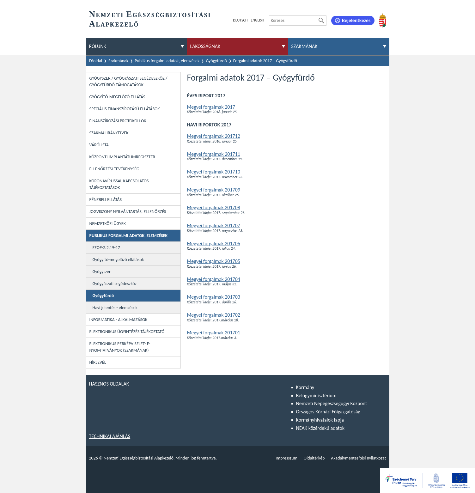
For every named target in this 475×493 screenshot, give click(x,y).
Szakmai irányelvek (109, 133)
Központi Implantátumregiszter (122, 157)
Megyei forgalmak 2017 (211, 107)
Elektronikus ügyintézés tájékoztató (127, 331)
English (257, 20)
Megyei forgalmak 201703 (213, 297)
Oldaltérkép (314, 458)
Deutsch (240, 20)
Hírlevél (97, 362)
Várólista (99, 145)
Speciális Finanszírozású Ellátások (124, 109)
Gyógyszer (102, 271)
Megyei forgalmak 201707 (213, 225)
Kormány (305, 387)
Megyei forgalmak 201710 (213, 172)
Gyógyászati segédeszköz (115, 283)
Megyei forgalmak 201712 (213, 136)
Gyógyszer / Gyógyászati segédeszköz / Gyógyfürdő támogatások (128, 82)
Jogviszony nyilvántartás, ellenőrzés (127, 211)
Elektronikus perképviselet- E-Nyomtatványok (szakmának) (119, 347)
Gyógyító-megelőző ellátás (117, 97)
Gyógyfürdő (216, 61)
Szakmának (118, 61)
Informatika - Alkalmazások (118, 319)
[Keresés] (321, 20)
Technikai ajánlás (110, 436)
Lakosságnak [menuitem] (205, 46)
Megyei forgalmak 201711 (213, 154)
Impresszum (286, 458)
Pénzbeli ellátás (105, 199)
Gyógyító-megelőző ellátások (118, 259)
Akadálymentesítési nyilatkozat (358, 458)
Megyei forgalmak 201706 (213, 243)
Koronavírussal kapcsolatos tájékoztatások (119, 184)
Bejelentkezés (356, 20)
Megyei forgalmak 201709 (213, 190)
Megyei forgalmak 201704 (213, 279)
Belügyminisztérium (316, 396)
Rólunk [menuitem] (97, 46)
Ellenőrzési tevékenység (114, 169)
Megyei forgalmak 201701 (213, 333)
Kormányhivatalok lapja (320, 420)
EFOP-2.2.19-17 (106, 247)
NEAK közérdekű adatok (320, 428)
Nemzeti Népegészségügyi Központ (331, 403)
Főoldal (95, 61)
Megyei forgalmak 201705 (213, 261)
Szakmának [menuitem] (304, 46)
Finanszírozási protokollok (117, 121)
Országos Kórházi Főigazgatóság (328, 412)
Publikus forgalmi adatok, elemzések (167, 61)
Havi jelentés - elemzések (115, 307)
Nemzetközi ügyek (107, 223)
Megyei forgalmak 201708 (213, 207)
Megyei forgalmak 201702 (213, 315)
